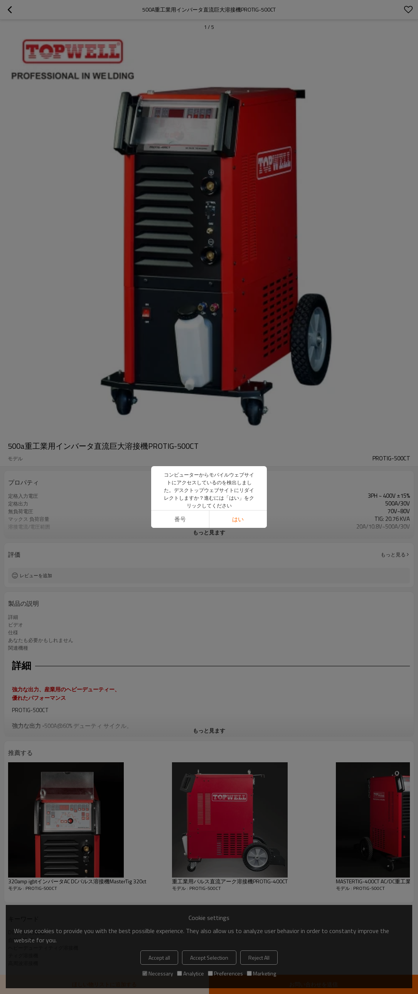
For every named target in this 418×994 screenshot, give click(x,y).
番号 (180, 519)
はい (238, 519)
